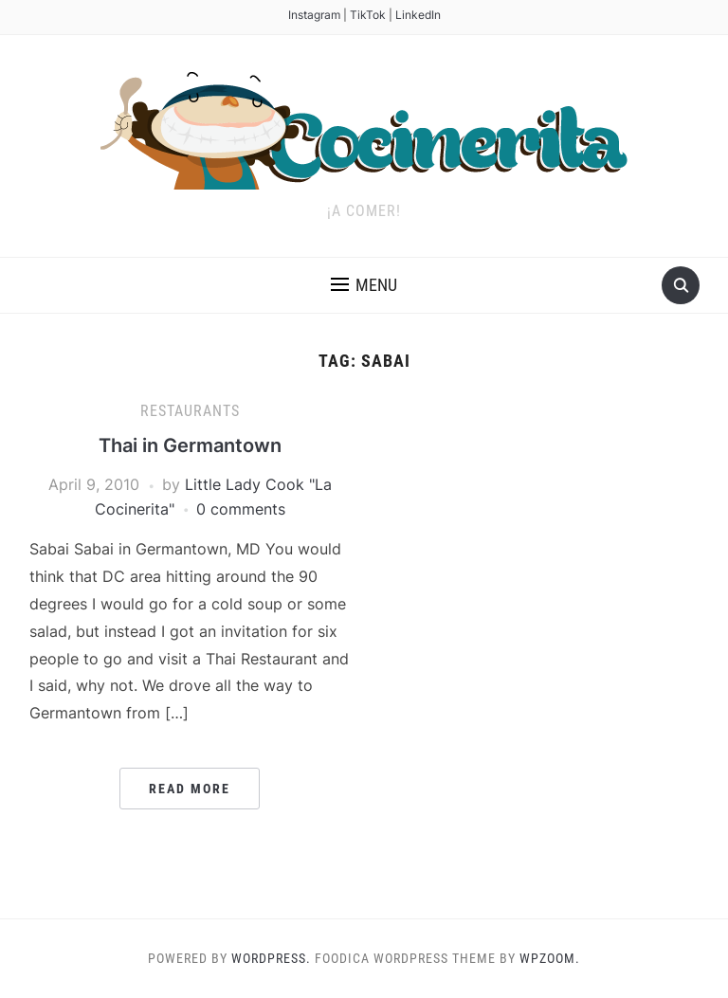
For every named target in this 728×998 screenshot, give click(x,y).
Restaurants (190, 411)
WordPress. (271, 958)
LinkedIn (418, 15)
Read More (189, 788)
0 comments (240, 508)
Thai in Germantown (190, 445)
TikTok (368, 15)
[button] (364, 285)
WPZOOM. (549, 958)
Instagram (314, 15)
